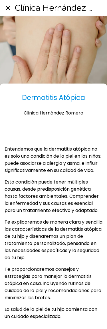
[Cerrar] (8, 8)
